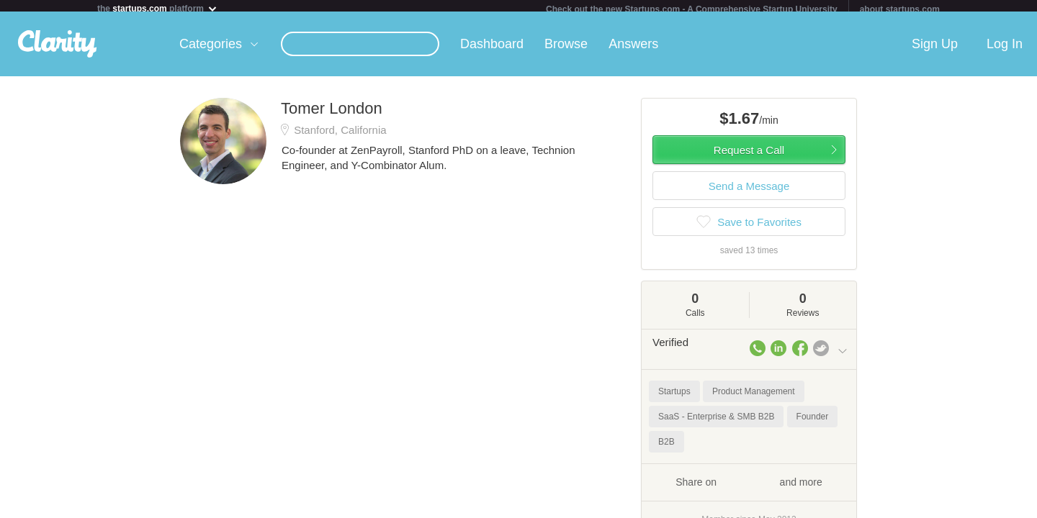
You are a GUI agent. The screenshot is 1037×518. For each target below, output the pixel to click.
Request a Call (749, 156)
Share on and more (748, 487)
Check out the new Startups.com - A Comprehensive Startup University (692, 9)
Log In (1005, 49)
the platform (157, 8)
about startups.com (900, 9)
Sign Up (935, 49)
